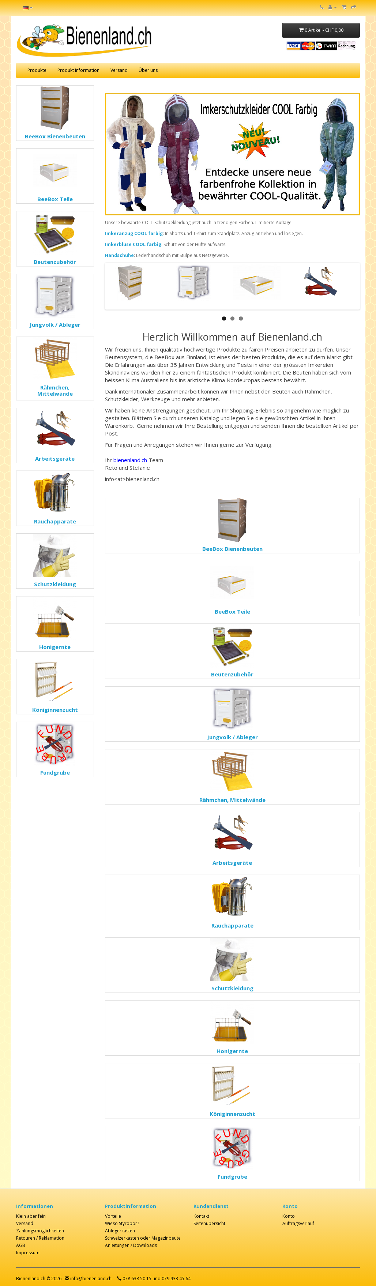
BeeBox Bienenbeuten (55, 136)
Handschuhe (119, 255)
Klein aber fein (31, 1216)
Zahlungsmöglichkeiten (40, 1231)
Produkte (36, 70)
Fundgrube (55, 772)
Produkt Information (78, 70)
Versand (119, 70)
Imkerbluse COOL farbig (133, 244)
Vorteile (113, 1216)
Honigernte (55, 646)
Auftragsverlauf (298, 1223)
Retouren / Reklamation (40, 1238)
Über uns (148, 70)
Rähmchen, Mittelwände (55, 390)
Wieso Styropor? (122, 1223)
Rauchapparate (55, 521)
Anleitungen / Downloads (131, 1245)
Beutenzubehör (55, 261)
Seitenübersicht (209, 1223)
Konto (288, 1216)
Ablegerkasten (120, 1231)
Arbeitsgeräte (55, 458)
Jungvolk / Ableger (55, 324)
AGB (20, 1245)
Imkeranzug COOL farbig (134, 233)
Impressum (28, 1252)
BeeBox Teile (55, 199)
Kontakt (201, 1216)
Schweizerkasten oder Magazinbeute (143, 1238)
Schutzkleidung (55, 584)
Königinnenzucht (55, 709)
